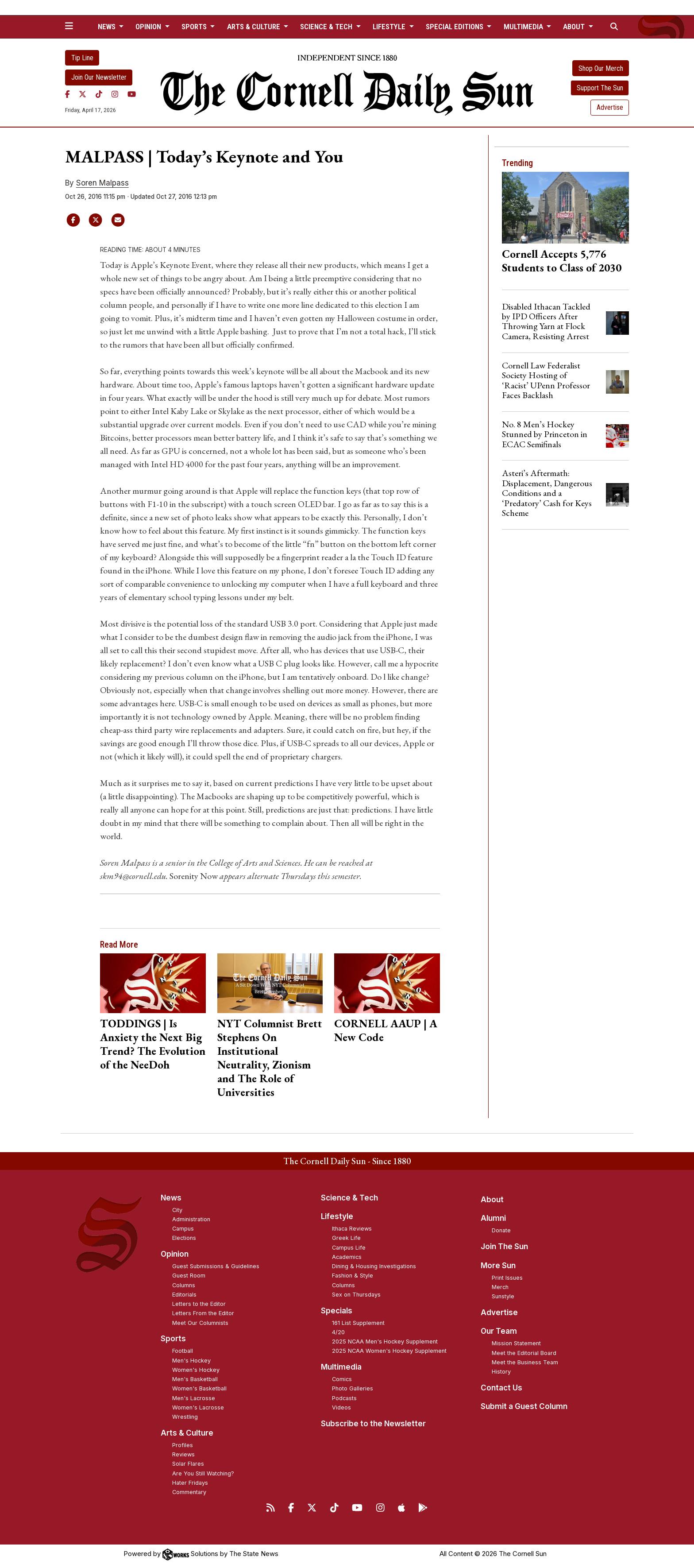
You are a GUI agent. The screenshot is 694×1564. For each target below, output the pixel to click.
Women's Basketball (199, 1388)
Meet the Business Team (525, 1362)
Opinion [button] (149, 26)
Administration (191, 1219)
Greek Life (346, 1238)
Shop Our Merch (600, 68)
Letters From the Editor (203, 1313)
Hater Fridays (190, 1482)
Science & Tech (349, 1197)
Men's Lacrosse (193, 1398)
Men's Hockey (191, 1360)
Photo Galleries (352, 1388)
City (177, 1210)
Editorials (184, 1294)
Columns (183, 1285)
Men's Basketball (195, 1379)
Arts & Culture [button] (254, 26)
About (492, 1199)
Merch (500, 1287)
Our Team (499, 1331)
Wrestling (185, 1416)
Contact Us (501, 1387)
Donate (501, 1230)
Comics (342, 1379)
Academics (347, 1257)
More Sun (498, 1265)
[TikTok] (99, 94)
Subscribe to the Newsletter (373, 1423)
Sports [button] (194, 26)
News (171, 1197)
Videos (341, 1407)
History (501, 1371)
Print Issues (507, 1277)
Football (182, 1350)
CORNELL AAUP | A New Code (385, 1030)
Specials (336, 1310)
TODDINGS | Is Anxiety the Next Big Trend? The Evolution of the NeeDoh (152, 1044)
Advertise (610, 107)
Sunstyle (503, 1296)
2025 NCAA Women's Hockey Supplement (389, 1350)
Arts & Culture (187, 1433)
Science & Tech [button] (327, 26)
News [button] (107, 26)
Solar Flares (188, 1463)
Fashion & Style (352, 1275)
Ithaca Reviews (352, 1228)
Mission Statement (516, 1343)
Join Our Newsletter (99, 77)
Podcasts (344, 1398)
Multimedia (341, 1367)
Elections (184, 1238)
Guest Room (188, 1275)
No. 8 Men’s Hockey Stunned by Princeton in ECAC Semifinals (544, 434)
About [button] (574, 26)
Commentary (189, 1492)
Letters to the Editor (199, 1304)
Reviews (183, 1454)
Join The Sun (504, 1246)
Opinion (175, 1254)
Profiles (182, 1445)
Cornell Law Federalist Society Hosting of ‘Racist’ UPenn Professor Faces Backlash (546, 380)
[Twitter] (82, 94)
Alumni (493, 1218)
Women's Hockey (196, 1370)
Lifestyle (337, 1216)
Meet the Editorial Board (524, 1353)
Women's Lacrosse (198, 1407)
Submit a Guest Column (524, 1406)
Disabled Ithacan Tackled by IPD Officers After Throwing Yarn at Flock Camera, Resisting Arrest (546, 321)
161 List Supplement (358, 1323)
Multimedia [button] (524, 26)
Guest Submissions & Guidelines (215, 1266)
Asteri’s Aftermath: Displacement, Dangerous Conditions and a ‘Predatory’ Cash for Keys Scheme (547, 493)
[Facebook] (67, 94)
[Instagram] (115, 94)
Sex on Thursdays (356, 1294)
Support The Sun (600, 88)
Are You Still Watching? (203, 1473)
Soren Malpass (102, 182)
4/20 (338, 1332)
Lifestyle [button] (390, 26)
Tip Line (82, 58)
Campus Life (349, 1247)
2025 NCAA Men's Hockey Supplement (385, 1341)
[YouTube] (131, 94)
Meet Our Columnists (200, 1323)
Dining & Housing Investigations (374, 1266)
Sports (173, 1338)
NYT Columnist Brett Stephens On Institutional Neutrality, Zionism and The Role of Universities (269, 1057)
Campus (183, 1228)
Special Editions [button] (455, 26)
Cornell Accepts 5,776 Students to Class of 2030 (561, 261)
